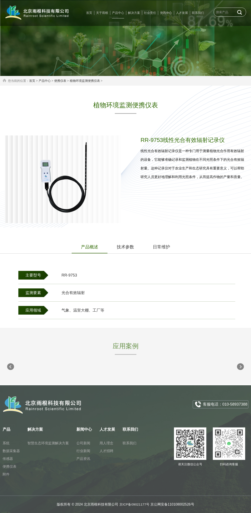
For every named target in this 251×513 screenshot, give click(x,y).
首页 (89, 12)
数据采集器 (11, 453)
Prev (10, 366)
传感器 (8, 461)
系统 (6, 445)
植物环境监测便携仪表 (85, 80)
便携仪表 (60, 80)
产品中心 (118, 12)
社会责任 (150, 12)
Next (240, 366)
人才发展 (182, 12)
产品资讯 (83, 461)
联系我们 (198, 12)
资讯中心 (166, 12)
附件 (6, 477)
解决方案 (134, 12)
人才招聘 (106, 453)
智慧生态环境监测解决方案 (48, 445)
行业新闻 (83, 453)
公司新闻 (83, 445)
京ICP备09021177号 (134, 507)
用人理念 (106, 445)
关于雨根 (102, 12)
